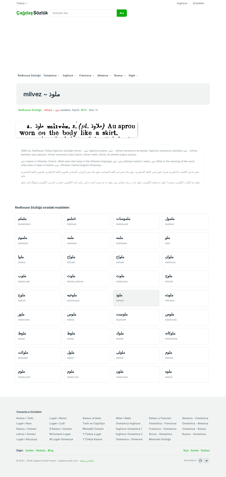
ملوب (22, 276)
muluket (23, 357)
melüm (169, 357)
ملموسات (123, 218)
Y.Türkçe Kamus (92, 439)
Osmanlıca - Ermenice (129, 439)
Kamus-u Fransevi (160, 418)
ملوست (122, 314)
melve (168, 376)
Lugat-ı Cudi (57, 423)
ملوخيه (72, 295)
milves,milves (75, 281)
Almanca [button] (103, 75)
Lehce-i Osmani (26, 434)
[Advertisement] (113, 45)
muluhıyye (73, 300)
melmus (71, 224)
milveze (170, 300)
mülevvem (24, 376)
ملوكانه (170, 333)
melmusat (122, 224)
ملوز (21, 314)
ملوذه (169, 295)
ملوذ (119, 295)
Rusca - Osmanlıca (160, 434)
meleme (72, 243)
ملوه (168, 371)
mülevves (122, 281)
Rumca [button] (118, 75)
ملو (167, 237)
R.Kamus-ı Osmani (61, 428)
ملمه (70, 237)
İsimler (30, 450)
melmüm (23, 243)
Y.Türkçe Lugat (92, 434)
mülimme (121, 243)
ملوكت (23, 352)
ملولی (120, 352)
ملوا (21, 257)
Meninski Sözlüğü (160, 439)
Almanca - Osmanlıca (195, 418)
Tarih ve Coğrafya (94, 423)
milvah (71, 262)
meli (167, 243)
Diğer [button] (132, 75)
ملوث (71, 276)
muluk (119, 338)
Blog (50, 450)
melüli (119, 357)
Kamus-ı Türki (24, 418)
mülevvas (171, 319)
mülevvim (73, 376)
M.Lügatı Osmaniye (61, 439)
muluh (21, 300)
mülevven (122, 376)
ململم (22, 218)
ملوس (71, 314)
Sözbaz (205, 450)
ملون (119, 371)
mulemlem (24, 224)
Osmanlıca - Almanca (195, 423)
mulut (21, 338)
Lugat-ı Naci (24, 423)
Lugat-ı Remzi (58, 418)
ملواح (71, 257)
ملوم (168, 352)
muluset (121, 319)
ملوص (169, 314)
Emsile (195, 450)
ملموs (71, 218)
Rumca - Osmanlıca (194, 434)
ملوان (169, 257)
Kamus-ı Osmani (26, 428)
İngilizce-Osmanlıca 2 (129, 434)
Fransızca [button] (85, 75)
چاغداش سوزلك (87, 460)
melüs (70, 319)
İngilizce (182, 3)
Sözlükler (198, 3)
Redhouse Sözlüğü (29, 75)
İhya (186, 450)
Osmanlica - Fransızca (162, 423)
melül (70, 357)
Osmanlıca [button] (50, 75)
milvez (120, 300)
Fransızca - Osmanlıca (162, 428)
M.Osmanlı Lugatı (60, 434)
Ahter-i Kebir (123, 418)
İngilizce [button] (68, 75)
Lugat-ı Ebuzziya (26, 439)
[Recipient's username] (83, 13)
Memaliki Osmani (93, 428)
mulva (21, 262)
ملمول (170, 218)
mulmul (169, 224)
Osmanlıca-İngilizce (128, 423)
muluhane (171, 338)
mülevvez (24, 319)
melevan (170, 262)
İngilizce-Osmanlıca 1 (129, 428)
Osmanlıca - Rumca (194, 428)
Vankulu (41, 450)
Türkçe (20, 3)
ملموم (22, 237)
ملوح (168, 276)
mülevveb (24, 281)
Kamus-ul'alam (92, 418)
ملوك (120, 333)
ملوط (22, 333)
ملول (70, 352)
